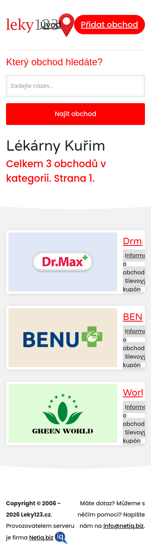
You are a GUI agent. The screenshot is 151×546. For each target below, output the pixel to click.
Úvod (50, 24)
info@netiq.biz (123, 526)
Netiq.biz (41, 538)
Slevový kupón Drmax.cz (136, 289)
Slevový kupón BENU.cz (135, 365)
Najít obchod (75, 113)
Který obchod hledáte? (54, 61)
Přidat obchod (109, 24)
